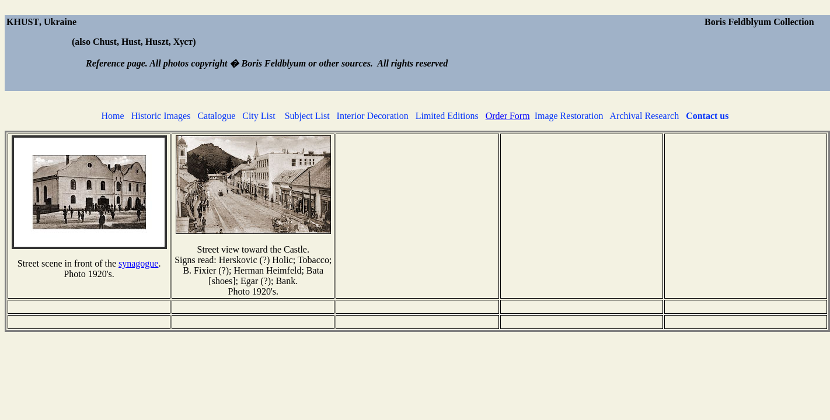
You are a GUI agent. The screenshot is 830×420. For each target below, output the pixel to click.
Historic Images (161, 116)
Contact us (707, 116)
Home (113, 116)
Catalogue (216, 116)
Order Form (508, 116)
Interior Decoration (373, 116)
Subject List (307, 116)
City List (258, 116)
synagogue (138, 263)
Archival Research (644, 116)
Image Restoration (569, 116)
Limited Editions (447, 116)
